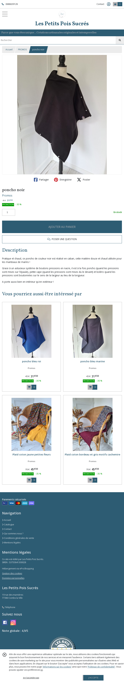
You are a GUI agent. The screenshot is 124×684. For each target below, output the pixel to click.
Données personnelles (13, 578)
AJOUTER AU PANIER (62, 227)
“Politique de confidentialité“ (101, 666)
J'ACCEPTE (93, 677)
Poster (83, 180)
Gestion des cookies (12, 573)
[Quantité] (8, 212)
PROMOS (22, 49)
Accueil (9, 49)
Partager (41, 180)
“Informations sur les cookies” (57, 666)
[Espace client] (109, 4)
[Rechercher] (120, 40)
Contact (100, 4)
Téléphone (8, 607)
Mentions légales (11, 542)
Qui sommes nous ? (12, 533)
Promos (7, 195)
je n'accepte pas (31, 677)
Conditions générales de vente (18, 538)
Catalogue (8, 524)
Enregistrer (63, 180)
